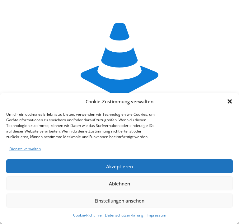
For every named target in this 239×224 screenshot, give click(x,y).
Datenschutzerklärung (124, 215)
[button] (230, 101)
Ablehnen (119, 183)
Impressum (156, 215)
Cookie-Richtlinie (87, 215)
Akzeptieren (119, 166)
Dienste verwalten (25, 149)
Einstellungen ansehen (119, 201)
